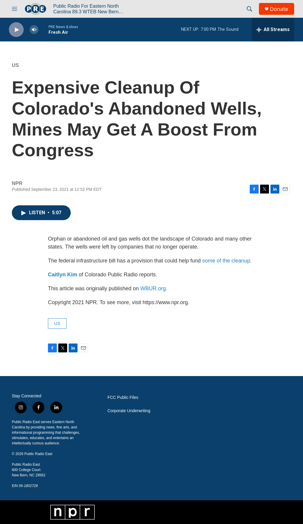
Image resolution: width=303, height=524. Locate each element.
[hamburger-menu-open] (14, 9)
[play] (16, 29)
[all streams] (273, 29)
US (15, 65)
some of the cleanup (226, 261)
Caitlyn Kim (62, 275)
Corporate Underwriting (128, 411)
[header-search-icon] (249, 9)
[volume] (34, 29)
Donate (279, 9)
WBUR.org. (153, 288)
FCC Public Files (122, 397)
